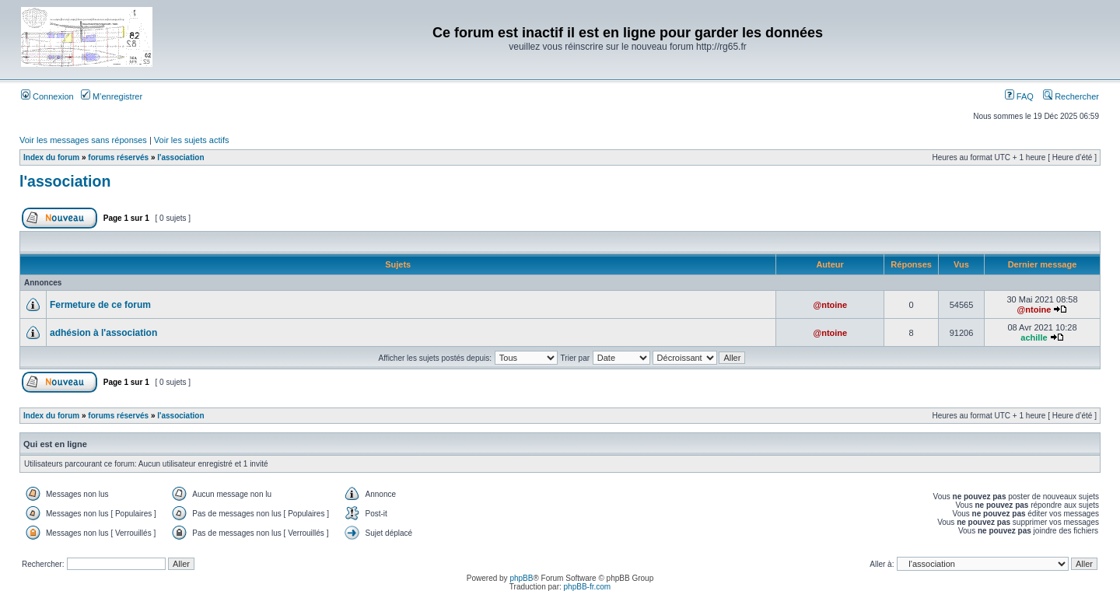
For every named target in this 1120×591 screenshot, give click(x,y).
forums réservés (118, 157)
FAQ (1019, 96)
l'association (180, 157)
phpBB (521, 578)
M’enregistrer (111, 96)
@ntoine (830, 304)
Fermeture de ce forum (100, 304)
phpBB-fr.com (587, 586)
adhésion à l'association (103, 332)
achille (1033, 337)
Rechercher (1071, 96)
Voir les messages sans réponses (83, 140)
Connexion (47, 96)
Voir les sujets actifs (191, 140)
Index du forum (51, 157)
